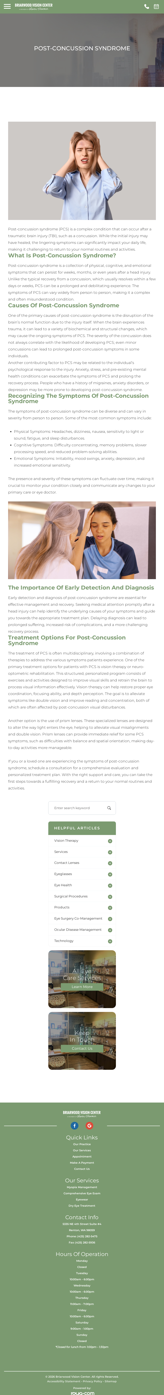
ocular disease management (78, 930)
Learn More (82, 987)
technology (63, 941)
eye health (63, 885)
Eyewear (82, 1199)
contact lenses (66, 863)
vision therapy (66, 840)
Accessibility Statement (63, 1381)
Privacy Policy (92, 1381)
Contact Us (82, 1048)
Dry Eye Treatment (82, 1205)
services (61, 852)
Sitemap (111, 1381)
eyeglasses (63, 874)
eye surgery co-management (78, 918)
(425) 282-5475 (87, 1236)
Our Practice (82, 1144)
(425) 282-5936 (85, 1242)
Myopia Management (82, 1187)
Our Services (82, 1150)
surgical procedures (71, 896)
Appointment (82, 1156)
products (61, 907)
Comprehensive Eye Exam (82, 1193)
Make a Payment (82, 1162)
